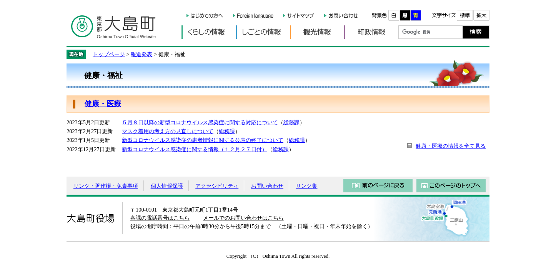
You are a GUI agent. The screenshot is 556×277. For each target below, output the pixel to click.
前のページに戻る (378, 185)
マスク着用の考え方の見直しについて (167, 131)
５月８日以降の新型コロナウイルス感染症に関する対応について (200, 122)
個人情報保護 (167, 186)
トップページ (109, 54)
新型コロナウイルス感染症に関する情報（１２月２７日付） (194, 149)
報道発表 (141, 54)
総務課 (291, 122)
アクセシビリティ (216, 186)
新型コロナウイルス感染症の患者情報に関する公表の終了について (202, 140)
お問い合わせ (267, 186)
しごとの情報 (263, 32)
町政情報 (371, 32)
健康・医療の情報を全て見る (451, 146)
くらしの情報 (208, 32)
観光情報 (317, 32)
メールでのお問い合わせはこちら (243, 218)
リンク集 (306, 186)
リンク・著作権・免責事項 (105, 186)
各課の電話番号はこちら (160, 218)
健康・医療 (103, 104)
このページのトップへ (451, 185)
